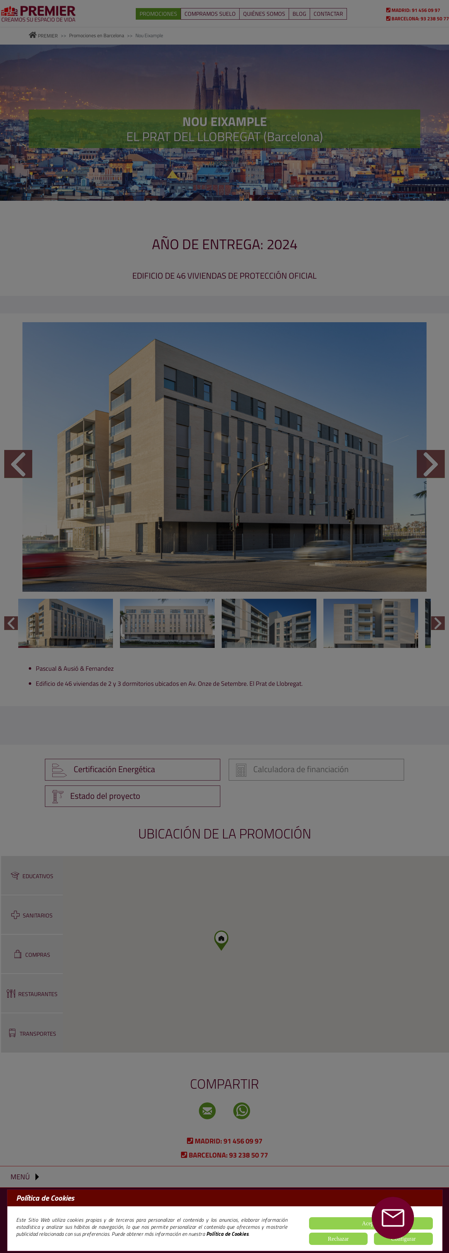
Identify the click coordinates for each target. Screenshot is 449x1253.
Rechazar (338, 1239)
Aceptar (371, 1223)
